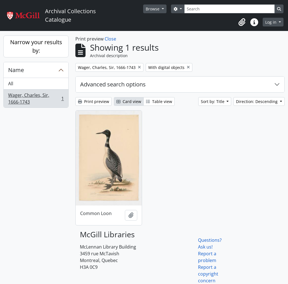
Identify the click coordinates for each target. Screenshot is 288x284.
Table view (159, 101)
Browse (153, 9)
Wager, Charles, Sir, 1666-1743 (36, 98)
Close (110, 39)
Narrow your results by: (36, 46)
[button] (242, 22)
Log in (271, 22)
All (10, 83)
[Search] (229, 9)
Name (16, 70)
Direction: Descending (257, 101)
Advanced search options (113, 84)
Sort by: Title (213, 101)
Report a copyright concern (208, 274)
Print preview (93, 101)
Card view (128, 101)
